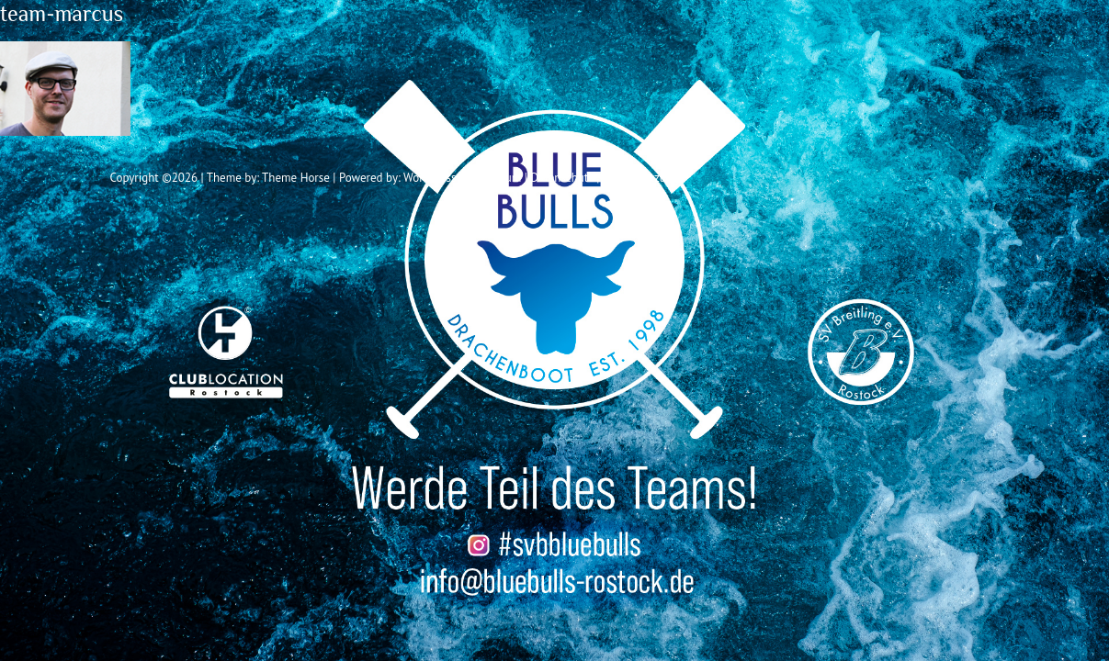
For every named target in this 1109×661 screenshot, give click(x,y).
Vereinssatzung (640, 177)
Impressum (493, 177)
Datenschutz (561, 177)
